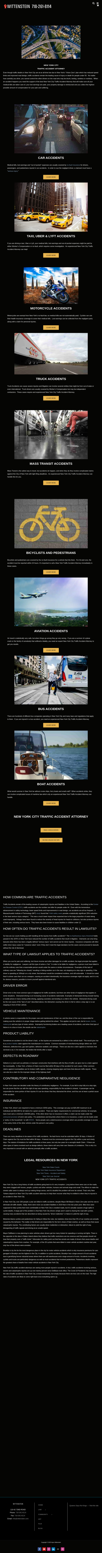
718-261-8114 (21, 1512)
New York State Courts (51, 1167)
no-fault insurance (73, 165)
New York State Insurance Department (51, 1170)
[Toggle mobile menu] (98, 3)
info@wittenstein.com (21, 1519)
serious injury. (13, 171)
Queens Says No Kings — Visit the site (84, 1506)
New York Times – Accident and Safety (51, 1173)
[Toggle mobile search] (93, 3)
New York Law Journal (51, 1176)
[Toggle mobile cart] (98, 5)
